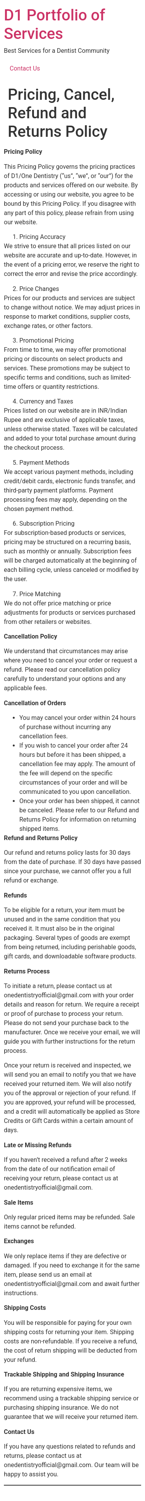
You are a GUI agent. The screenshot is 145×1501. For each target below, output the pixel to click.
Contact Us (25, 68)
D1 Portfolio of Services (54, 24)
